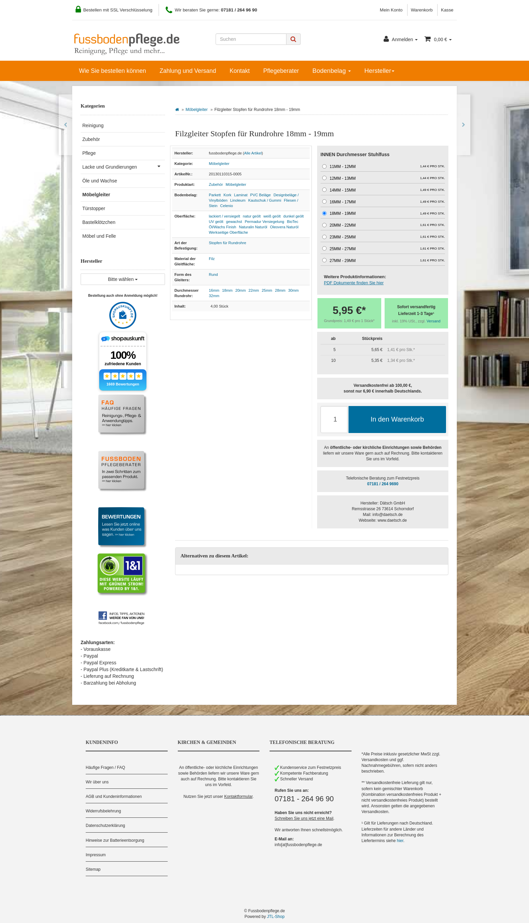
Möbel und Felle (99, 236)
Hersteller (379, 70)
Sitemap (93, 869)
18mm (227, 290)
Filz (212, 259)
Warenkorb (422, 9)
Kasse (447, 9)
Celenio (226, 206)
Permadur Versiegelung (264, 222)
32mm (214, 296)
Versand (434, 321)
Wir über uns (97, 782)
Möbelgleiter (196, 109)
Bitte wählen (123, 279)
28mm (280, 290)
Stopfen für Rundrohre (227, 243)
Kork (227, 195)
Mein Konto (391, 9)
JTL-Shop (275, 916)
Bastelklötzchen (98, 222)
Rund (213, 274)
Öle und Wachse (99, 180)
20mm (240, 290)
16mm (214, 290)
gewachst (234, 222)
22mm (254, 290)
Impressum (96, 855)
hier (400, 840)
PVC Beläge (260, 195)
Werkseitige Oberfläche (228, 232)
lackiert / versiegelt (224, 216)
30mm (293, 290)
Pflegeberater (281, 70)
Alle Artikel (253, 153)
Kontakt (239, 70)
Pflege (89, 153)
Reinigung (93, 125)
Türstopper (93, 208)
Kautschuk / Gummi (264, 200)
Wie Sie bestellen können (112, 70)
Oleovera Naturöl (284, 227)
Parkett (215, 195)
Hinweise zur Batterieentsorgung (115, 840)
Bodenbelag (331, 70)
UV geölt (216, 222)
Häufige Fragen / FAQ (105, 767)
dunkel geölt (293, 216)
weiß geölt (272, 216)
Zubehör (216, 184)
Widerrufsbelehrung (103, 811)
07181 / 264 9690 (382, 484)
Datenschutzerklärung (105, 825)
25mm (267, 290)
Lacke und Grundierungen (123, 166)
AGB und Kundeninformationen (114, 796)
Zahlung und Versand (188, 70)
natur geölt (252, 216)
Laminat (241, 195)
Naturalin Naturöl (253, 227)
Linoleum (237, 200)
